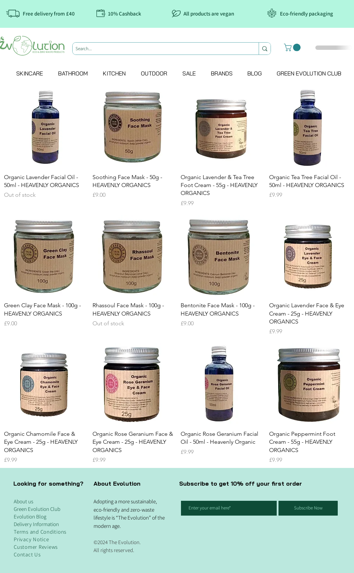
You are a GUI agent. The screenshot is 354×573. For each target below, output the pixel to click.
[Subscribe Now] (308, 508)
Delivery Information (36, 524)
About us (23, 501)
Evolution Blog (30, 516)
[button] (293, 47)
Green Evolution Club (37, 508)
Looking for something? (48, 483)
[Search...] (159, 49)
